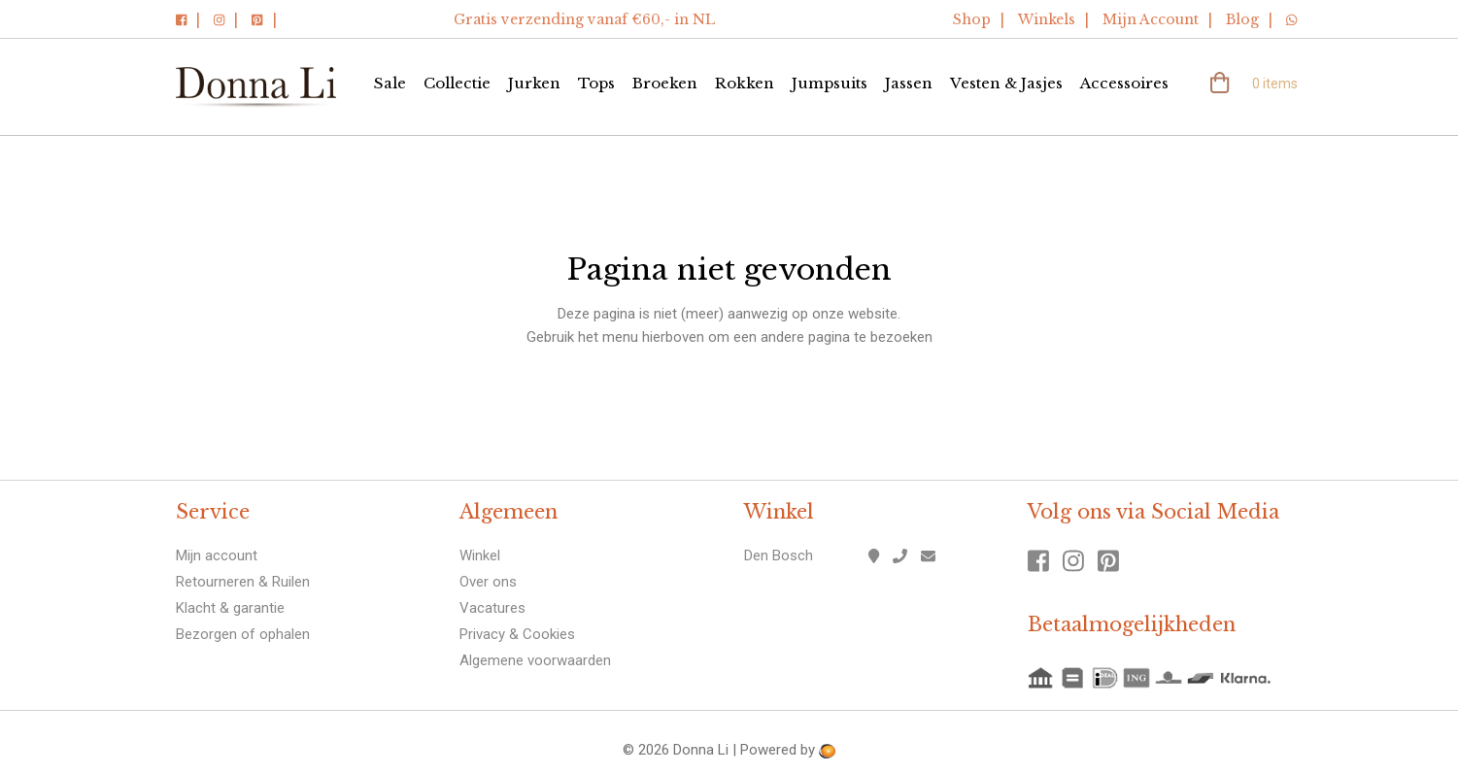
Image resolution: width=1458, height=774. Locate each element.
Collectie (457, 83)
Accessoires (1124, 83)
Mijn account (216, 555)
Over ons (488, 581)
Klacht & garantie (230, 608)
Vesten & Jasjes (1006, 83)
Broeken (664, 83)
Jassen (908, 83)
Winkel (479, 555)
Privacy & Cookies (517, 634)
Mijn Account (1150, 19)
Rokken (744, 83)
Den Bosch (778, 555)
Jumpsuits (829, 83)
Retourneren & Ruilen (243, 581)
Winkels (1046, 19)
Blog (1242, 19)
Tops (596, 83)
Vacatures (492, 608)
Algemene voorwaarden (535, 660)
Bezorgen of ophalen (243, 634)
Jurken (534, 83)
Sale (390, 83)
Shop (972, 19)
